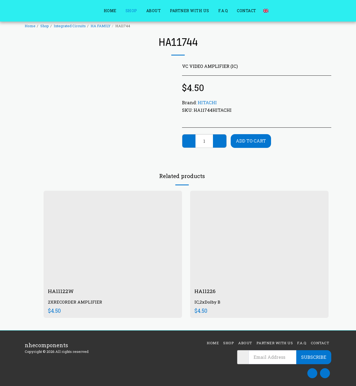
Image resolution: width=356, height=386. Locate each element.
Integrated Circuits (70, 25)
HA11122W (61, 291)
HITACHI (207, 102)
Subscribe (313, 357)
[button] (275, 11)
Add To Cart (251, 141)
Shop (44, 25)
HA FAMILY (101, 25)
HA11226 (205, 291)
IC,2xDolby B (207, 302)
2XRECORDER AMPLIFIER (75, 302)
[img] (113, 237)
